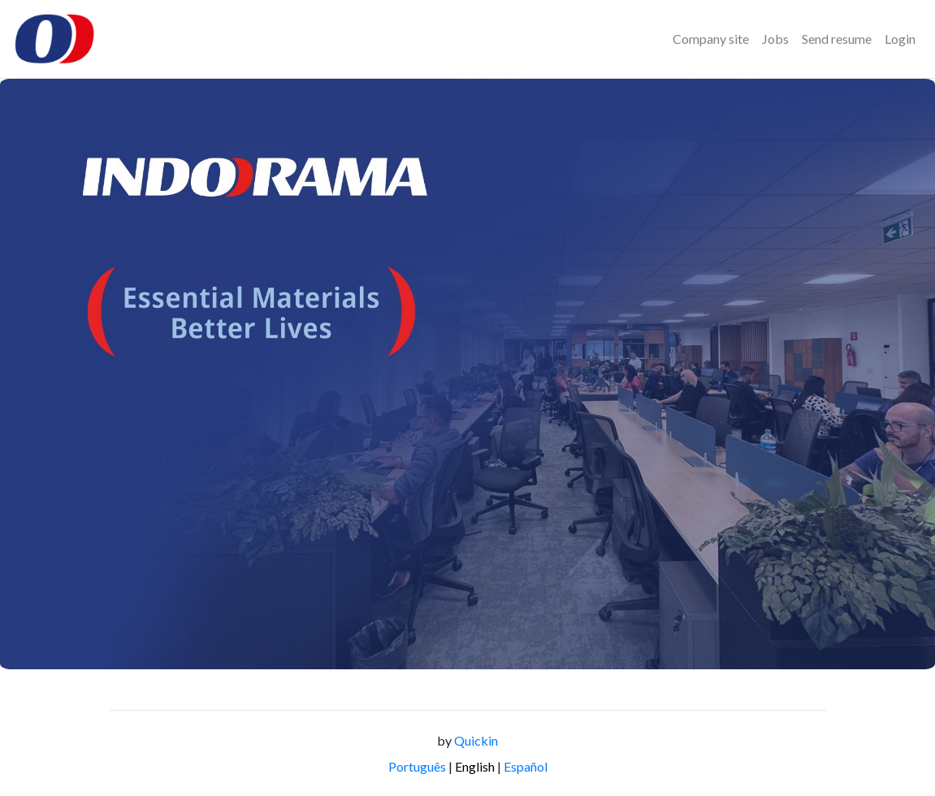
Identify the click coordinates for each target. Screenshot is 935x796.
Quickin (476, 740)
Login (900, 38)
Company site (711, 38)
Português (417, 766)
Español (526, 766)
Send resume (837, 38)
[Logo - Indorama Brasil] (55, 38)
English (475, 766)
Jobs (775, 38)
